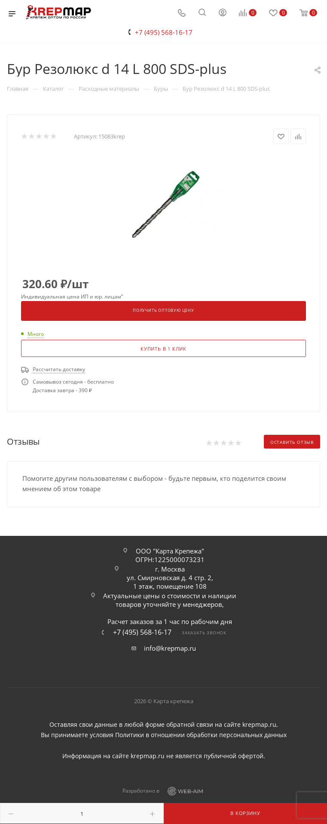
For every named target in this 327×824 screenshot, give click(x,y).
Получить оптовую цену (163, 310)
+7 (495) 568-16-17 (164, 32)
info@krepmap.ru (170, 648)
